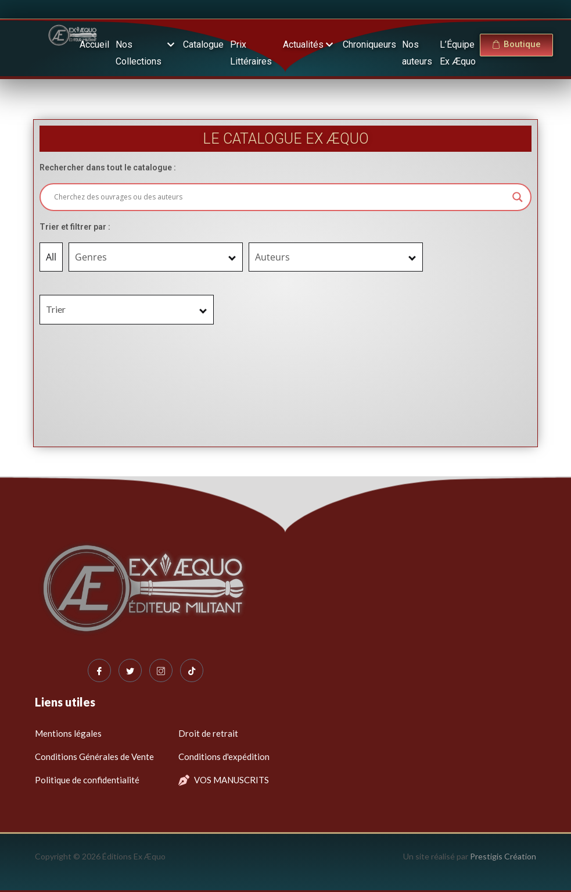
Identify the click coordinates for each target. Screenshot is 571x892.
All (51, 257)
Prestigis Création (503, 856)
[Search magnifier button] (517, 197)
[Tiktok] (191, 670)
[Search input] (280, 197)
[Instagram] (161, 670)
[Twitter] (130, 670)
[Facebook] (99, 670)
